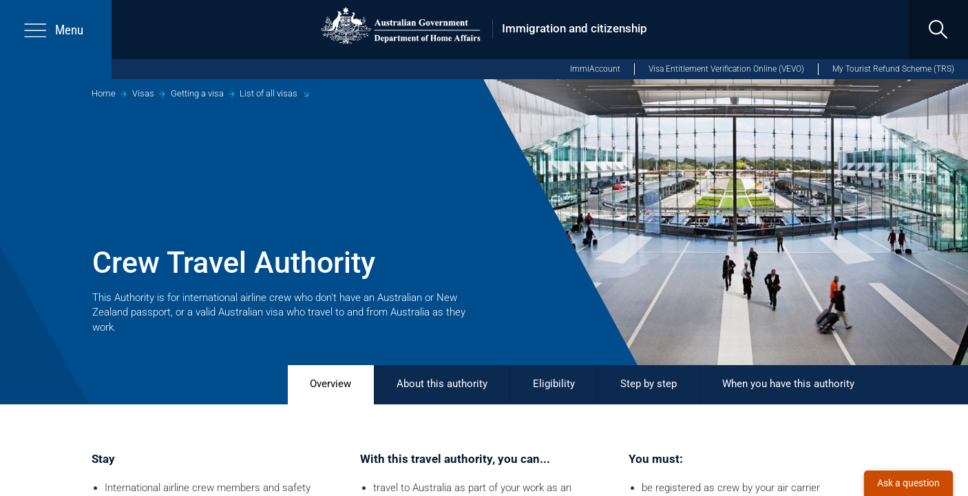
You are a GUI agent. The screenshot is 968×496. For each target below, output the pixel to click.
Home (104, 93)
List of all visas (268, 93)
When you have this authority (788, 384)
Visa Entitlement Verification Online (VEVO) (726, 69)
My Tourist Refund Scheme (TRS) (893, 69)
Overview (330, 384)
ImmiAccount (595, 69)
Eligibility (554, 384)
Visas (143, 93)
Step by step (648, 384)
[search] (938, 29)
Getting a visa (197, 93)
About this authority (442, 384)
